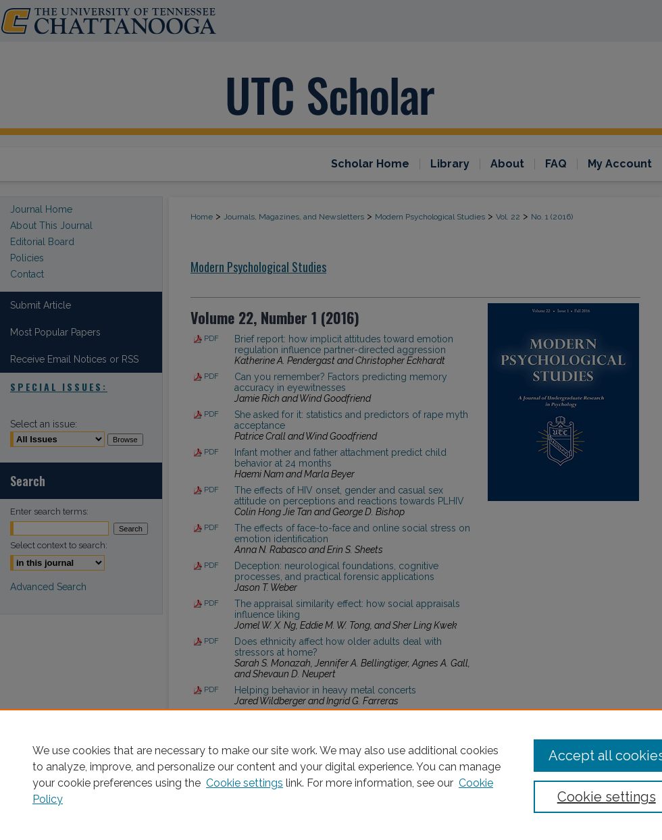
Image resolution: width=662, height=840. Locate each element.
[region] (331, 774)
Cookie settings (244, 783)
